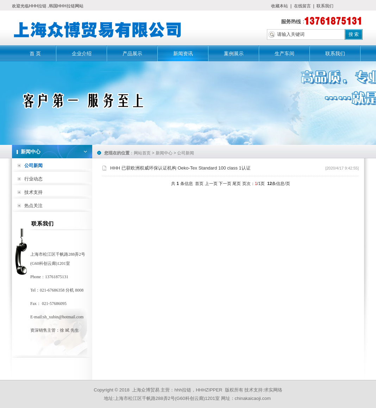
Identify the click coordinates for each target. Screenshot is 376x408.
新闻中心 (164, 153)
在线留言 (302, 6)
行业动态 (33, 178)
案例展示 (234, 53)
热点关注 (33, 205)
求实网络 (273, 390)
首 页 (35, 53)
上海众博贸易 (145, 390)
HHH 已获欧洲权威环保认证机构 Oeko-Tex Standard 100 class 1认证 (180, 168)
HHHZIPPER (209, 390)
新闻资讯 (183, 53)
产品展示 (132, 53)
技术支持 (33, 192)
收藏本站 (279, 6)
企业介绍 (82, 53)
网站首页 (142, 153)
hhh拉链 (182, 390)
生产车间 (284, 53)
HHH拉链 (38, 6)
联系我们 (325, 6)
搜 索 (354, 34)
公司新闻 (33, 165)
